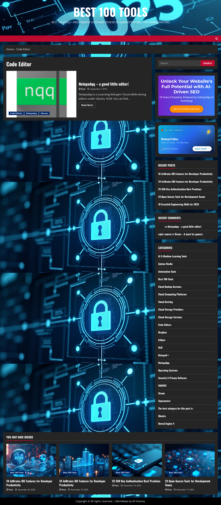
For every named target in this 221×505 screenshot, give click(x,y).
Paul (83, 89)
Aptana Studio (165, 264)
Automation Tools (167, 271)
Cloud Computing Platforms (172, 294)
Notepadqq (31, 113)
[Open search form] (216, 39)
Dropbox (162, 332)
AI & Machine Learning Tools (172, 256)
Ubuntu (44, 113)
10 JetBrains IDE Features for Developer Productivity (185, 174)
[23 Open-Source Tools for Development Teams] (190, 460)
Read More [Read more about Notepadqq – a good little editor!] (88, 105)
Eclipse (161, 340)
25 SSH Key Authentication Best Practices (180, 189)
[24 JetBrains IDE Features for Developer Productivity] (84, 460)
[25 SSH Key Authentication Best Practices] (137, 460)
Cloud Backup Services (169, 287)
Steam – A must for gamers (189, 234)
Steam (161, 393)
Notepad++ (163, 355)
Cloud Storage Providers (170, 309)
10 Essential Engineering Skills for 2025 (178, 204)
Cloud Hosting (165, 302)
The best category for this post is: (175, 408)
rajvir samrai (164, 234)
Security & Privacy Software (172, 378)
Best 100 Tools (110, 11)
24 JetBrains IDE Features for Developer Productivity (185, 181)
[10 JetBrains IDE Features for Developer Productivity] (31, 460)
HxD (160, 347)
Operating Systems (168, 370)
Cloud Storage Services (170, 317)
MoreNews (122, 501)
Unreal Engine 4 (166, 423)
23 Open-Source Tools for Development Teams (181, 197)
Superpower (164, 401)
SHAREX (162, 385)
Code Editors (16, 113)
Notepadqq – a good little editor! (41, 94)
